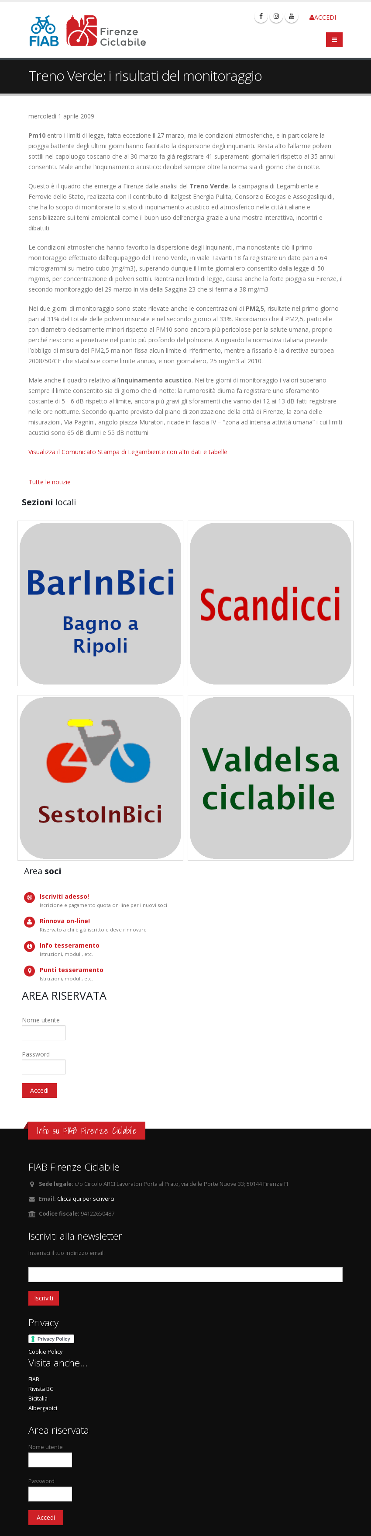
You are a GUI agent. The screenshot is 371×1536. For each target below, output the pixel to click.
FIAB (33, 1379)
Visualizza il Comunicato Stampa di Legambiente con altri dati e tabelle (127, 452)
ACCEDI (322, 17)
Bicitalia (38, 1398)
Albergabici (42, 1408)
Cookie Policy (45, 1351)
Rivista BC (40, 1389)
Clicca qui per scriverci (85, 1198)
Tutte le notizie (49, 482)
